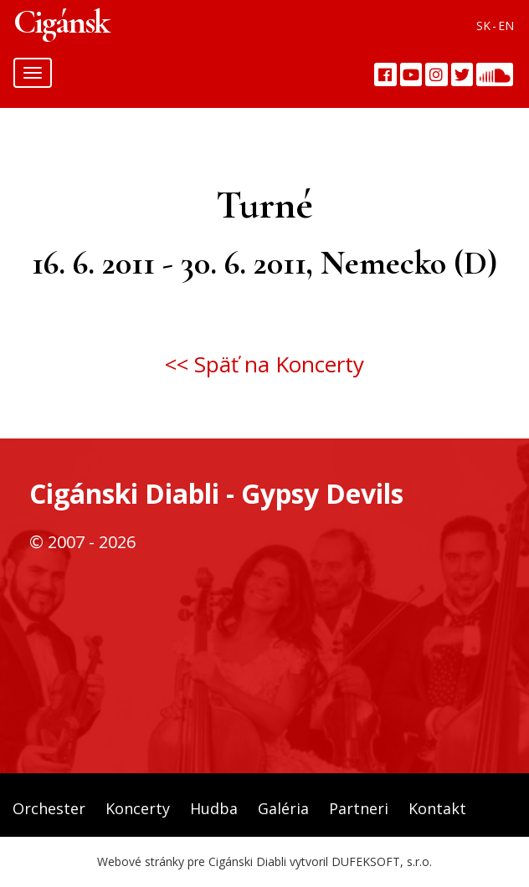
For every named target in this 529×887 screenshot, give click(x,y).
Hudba (214, 808)
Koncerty (137, 808)
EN (506, 25)
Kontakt (437, 808)
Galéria (283, 808)
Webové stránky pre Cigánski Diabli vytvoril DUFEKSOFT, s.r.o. (264, 861)
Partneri (358, 808)
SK (483, 25)
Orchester (49, 808)
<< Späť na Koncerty (264, 364)
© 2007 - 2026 (82, 542)
